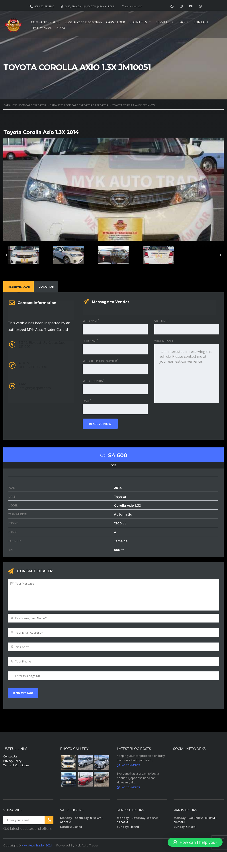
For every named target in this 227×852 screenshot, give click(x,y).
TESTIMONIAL (41, 28)
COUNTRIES (140, 22)
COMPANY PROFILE (45, 22)
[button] (195, 842)
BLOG (60, 28)
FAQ (183, 22)
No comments (128, 765)
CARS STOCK (115, 22)
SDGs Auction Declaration (83, 22)
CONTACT (201, 22)
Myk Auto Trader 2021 (37, 845)
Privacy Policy (12, 761)
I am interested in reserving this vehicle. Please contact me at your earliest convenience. (186, 373)
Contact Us (10, 756)
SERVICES (165, 22)
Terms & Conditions (16, 765)
